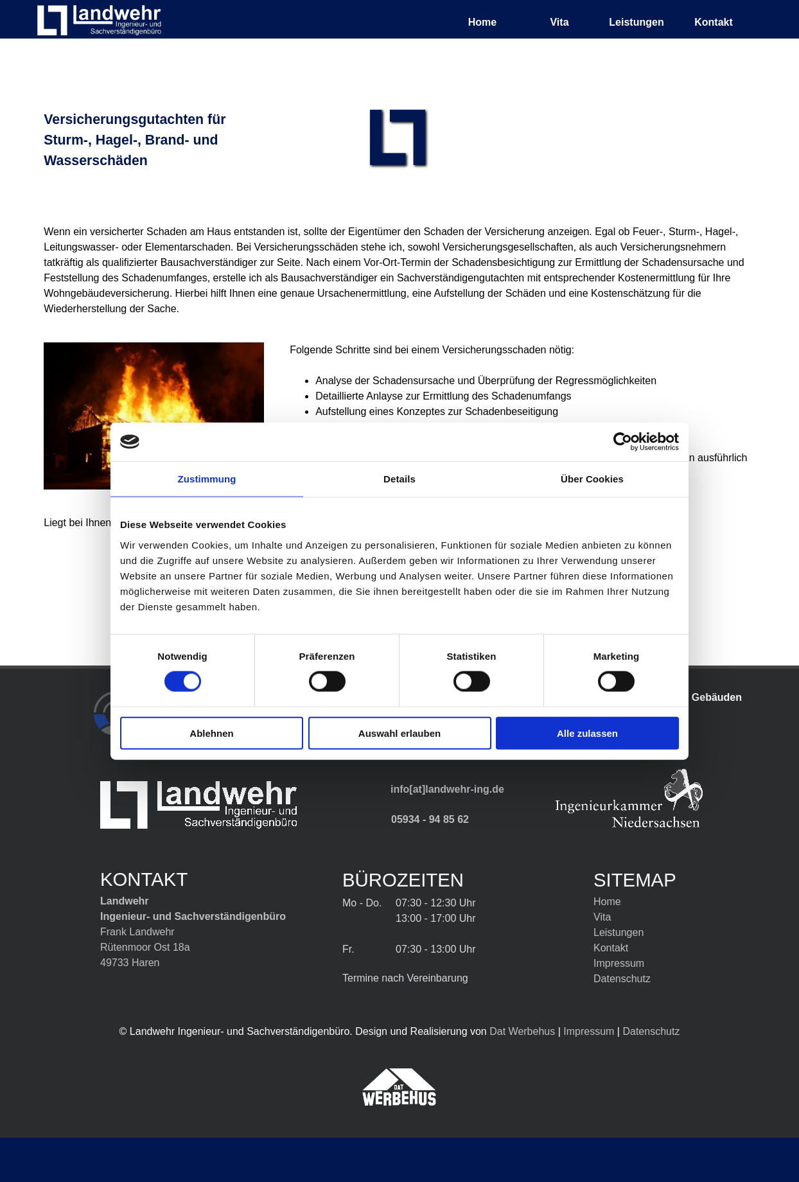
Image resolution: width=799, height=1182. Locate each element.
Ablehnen (211, 732)
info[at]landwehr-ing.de (447, 789)
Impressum (588, 1031)
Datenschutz (622, 978)
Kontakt (713, 22)
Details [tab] (399, 478)
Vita (559, 22)
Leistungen (618, 932)
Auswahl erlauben (399, 732)
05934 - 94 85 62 (430, 819)
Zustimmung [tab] (207, 478)
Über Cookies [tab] (592, 478)
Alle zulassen (587, 732)
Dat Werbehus (522, 1031)
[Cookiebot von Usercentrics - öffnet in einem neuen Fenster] (622, 442)
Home (482, 22)
